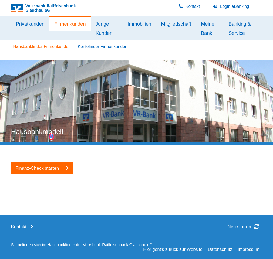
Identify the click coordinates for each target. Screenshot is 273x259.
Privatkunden (30, 24)
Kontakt (189, 6)
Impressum (248, 249)
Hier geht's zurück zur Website (173, 249)
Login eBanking (231, 6)
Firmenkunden (70, 24)
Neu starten (245, 226)
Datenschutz (220, 249)
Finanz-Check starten (42, 168)
